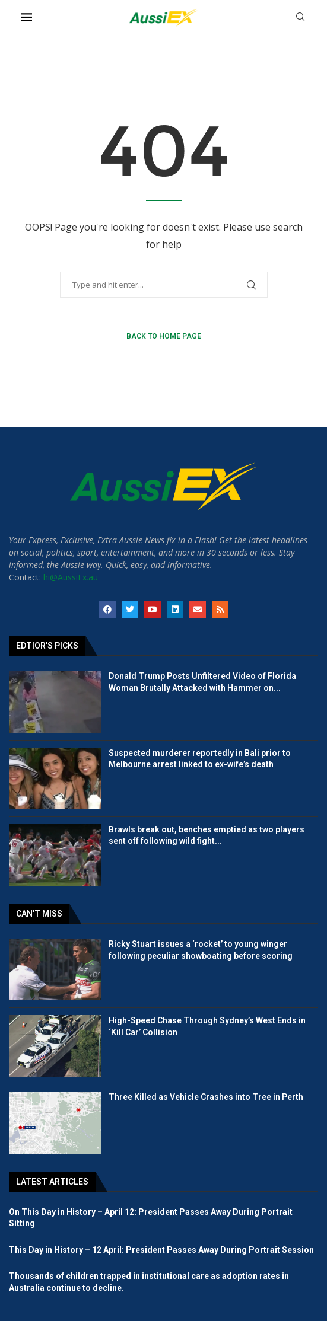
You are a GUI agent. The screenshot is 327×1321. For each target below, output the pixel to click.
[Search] (300, 18)
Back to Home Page (163, 336)
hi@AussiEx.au (70, 577)
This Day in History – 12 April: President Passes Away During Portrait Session (161, 1250)
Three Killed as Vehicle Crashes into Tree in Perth (206, 1097)
